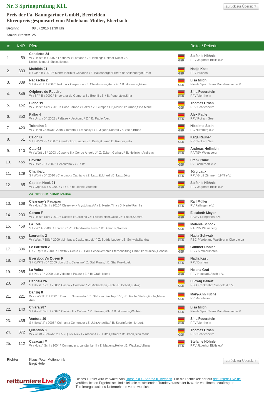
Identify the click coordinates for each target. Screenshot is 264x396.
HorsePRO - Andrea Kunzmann (149, 379)
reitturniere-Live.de (227, 379)
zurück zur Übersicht (241, 6)
